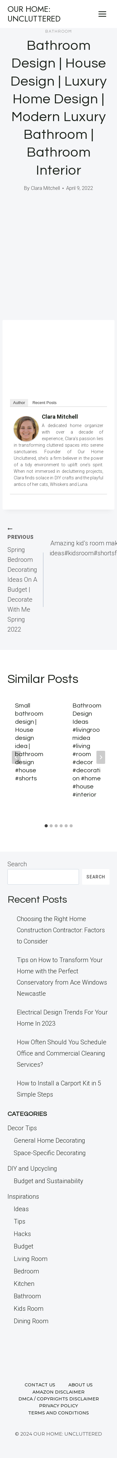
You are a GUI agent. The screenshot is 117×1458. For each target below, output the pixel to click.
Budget (23, 1246)
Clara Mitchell (45, 188)
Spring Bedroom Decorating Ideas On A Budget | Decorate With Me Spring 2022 (22, 579)
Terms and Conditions (58, 1413)
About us (80, 1385)
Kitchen (24, 1283)
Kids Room (28, 1308)
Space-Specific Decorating (50, 1153)
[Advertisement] (58, 258)
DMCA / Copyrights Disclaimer (58, 1399)
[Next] (100, 757)
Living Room (30, 1259)
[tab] (46, 825)
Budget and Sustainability (48, 1181)
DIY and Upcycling (32, 1168)
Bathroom (58, 31)
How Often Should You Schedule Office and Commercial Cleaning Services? (61, 1053)
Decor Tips (22, 1128)
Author (19, 402)
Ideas (21, 1209)
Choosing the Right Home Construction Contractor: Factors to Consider (61, 930)
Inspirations (23, 1196)
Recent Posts (44, 402)
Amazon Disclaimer (58, 1392)
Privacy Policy (58, 1406)
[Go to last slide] (16, 757)
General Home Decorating (49, 1140)
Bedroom (26, 1271)
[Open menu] (102, 13)
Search (17, 864)
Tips (19, 1221)
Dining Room (31, 1321)
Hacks (22, 1234)
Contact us (40, 1385)
